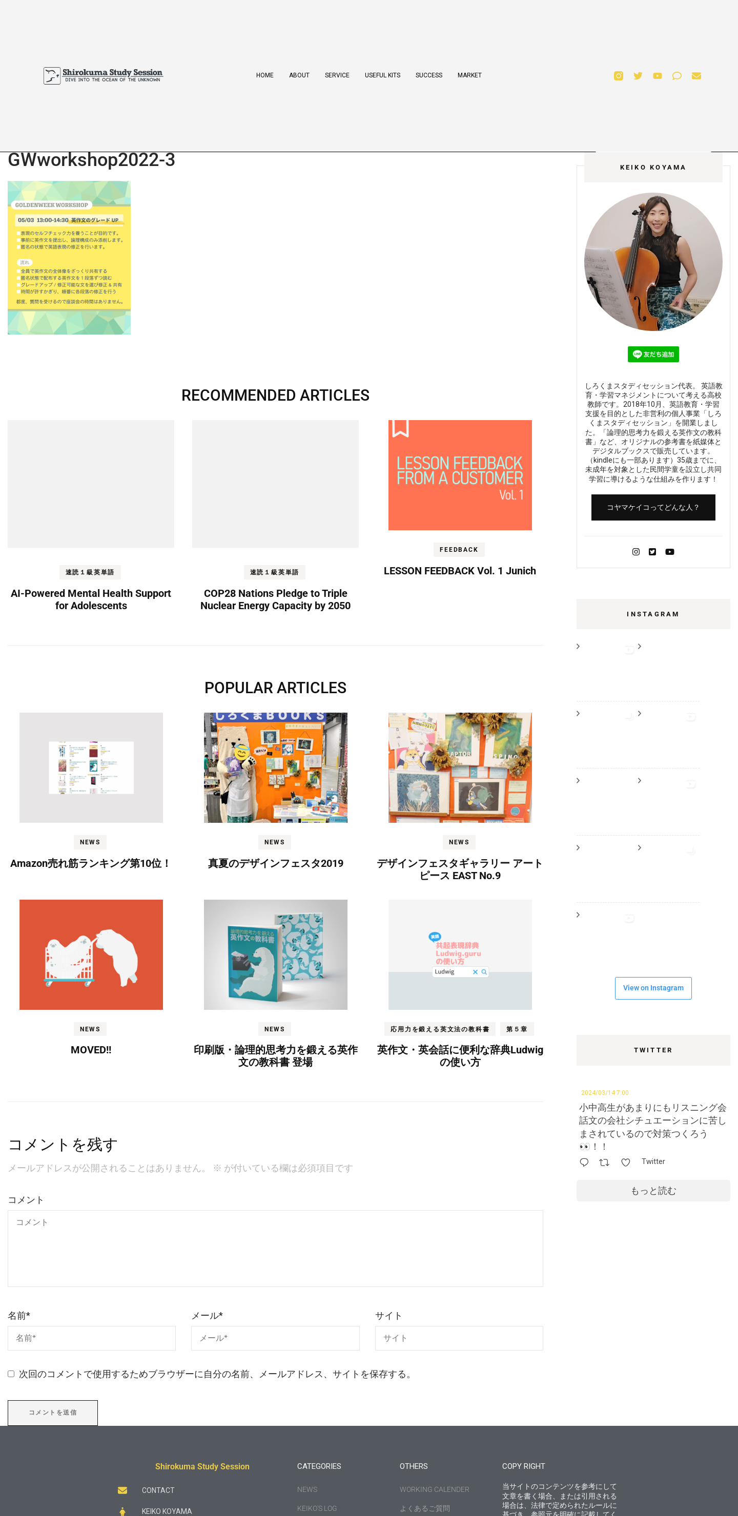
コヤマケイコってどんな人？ (653, 507)
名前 (19, 1315)
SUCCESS (429, 75)
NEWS (90, 842)
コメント (26, 1199)
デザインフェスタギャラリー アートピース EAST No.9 (460, 869)
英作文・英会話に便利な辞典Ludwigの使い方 (460, 1056)
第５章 (516, 1029)
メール (207, 1315)
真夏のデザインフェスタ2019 (275, 863)
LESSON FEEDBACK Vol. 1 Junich (460, 571)
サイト (389, 1315)
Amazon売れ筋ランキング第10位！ (91, 863)
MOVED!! (91, 1050)
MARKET (470, 75)
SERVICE (337, 75)
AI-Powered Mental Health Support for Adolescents (91, 599)
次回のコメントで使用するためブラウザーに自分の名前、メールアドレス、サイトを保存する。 (217, 1373)
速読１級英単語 (90, 572)
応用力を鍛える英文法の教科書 (440, 1029)
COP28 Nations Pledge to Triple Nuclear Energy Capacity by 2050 (275, 599)
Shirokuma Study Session (202, 1466)
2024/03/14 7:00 (605, 1092)
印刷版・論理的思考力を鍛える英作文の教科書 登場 (276, 1056)
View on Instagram (653, 988)
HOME (265, 75)
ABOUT (299, 75)
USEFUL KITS (382, 75)
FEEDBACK (459, 549)
